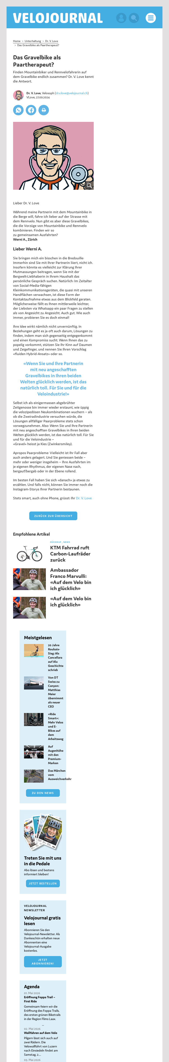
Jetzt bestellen (43, 883)
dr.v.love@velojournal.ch (72, 93)
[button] (18, 110)
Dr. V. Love (51, 41)
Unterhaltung (33, 41)
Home (17, 41)
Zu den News (43, 793)
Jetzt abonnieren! (43, 961)
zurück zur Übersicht (53, 516)
